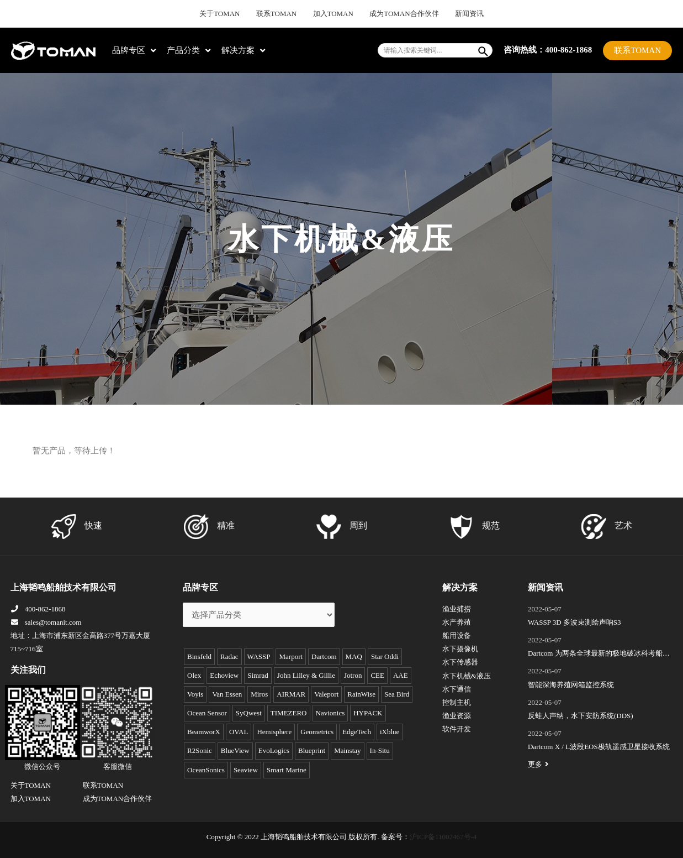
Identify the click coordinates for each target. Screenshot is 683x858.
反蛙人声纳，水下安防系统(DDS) (580, 715)
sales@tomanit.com (46, 622)
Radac (229, 656)
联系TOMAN (283, 14)
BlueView (235, 750)
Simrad (257, 675)
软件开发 (456, 729)
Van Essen (227, 694)
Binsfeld (199, 656)
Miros (259, 694)
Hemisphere (274, 732)
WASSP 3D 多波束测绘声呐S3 (574, 622)
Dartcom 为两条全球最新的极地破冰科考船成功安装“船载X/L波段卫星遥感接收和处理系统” (599, 654)
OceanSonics (206, 770)
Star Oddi (385, 656)
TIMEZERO (289, 713)
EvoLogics (273, 750)
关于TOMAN (232, 14)
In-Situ (380, 750)
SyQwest (249, 713)
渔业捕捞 (456, 609)
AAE (400, 675)
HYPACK (367, 713)
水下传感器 (460, 662)
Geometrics (316, 732)
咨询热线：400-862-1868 (548, 49)
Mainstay (347, 750)
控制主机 (456, 702)
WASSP (259, 656)
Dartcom (323, 656)
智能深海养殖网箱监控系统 (571, 685)
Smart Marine (286, 770)
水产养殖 (456, 622)
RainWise (361, 694)
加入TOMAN (334, 14)
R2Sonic (199, 750)
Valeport (326, 694)
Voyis (195, 694)
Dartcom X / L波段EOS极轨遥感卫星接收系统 (599, 746)
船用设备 (456, 635)
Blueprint (311, 750)
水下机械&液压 (466, 676)
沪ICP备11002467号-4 (443, 837)
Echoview (224, 675)
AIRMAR (291, 694)
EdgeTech (356, 732)
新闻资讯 (456, 14)
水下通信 (456, 689)
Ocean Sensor (207, 713)
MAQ (354, 656)
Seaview (246, 770)
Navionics (330, 713)
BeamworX (203, 732)
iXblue (389, 732)
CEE (377, 675)
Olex (194, 675)
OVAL (238, 732)
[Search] (483, 50)
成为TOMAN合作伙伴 (398, 14)
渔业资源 (456, 715)
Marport (291, 656)
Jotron (353, 675)
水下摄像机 (460, 649)
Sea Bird (396, 694)
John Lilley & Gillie (306, 675)
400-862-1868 (38, 609)
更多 (539, 764)
